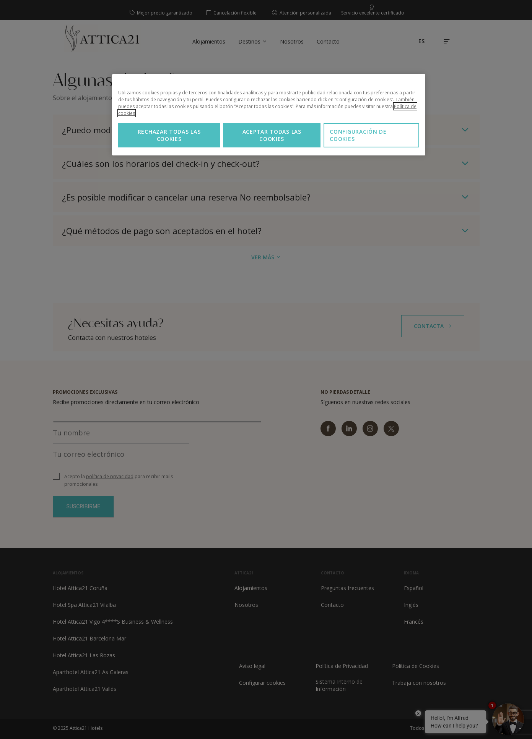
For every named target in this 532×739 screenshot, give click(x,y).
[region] (268, 114)
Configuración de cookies (358, 135)
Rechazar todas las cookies (169, 135)
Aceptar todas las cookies (271, 135)
